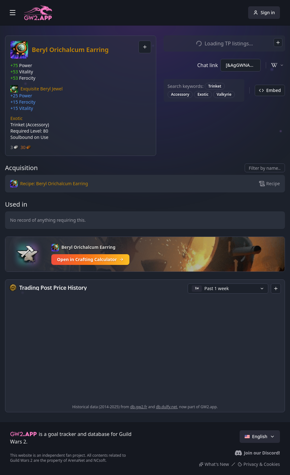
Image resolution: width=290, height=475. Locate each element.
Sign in (264, 12)
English (260, 436)
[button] (36, 89)
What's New (214, 464)
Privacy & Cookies (259, 464)
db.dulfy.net (166, 406)
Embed (270, 90)
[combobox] (145, 47)
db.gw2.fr (138, 406)
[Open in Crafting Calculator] (145, 254)
